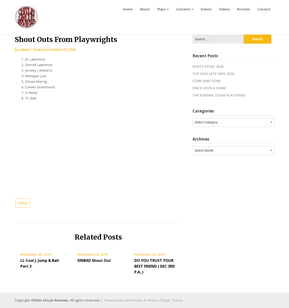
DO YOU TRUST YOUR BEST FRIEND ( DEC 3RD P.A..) (154, 266)
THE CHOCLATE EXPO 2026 (213, 73)
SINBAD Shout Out (94, 260)
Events (206, 9)
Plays (161, 9)
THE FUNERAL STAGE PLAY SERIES (219, 95)
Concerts (183, 9)
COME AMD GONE (207, 81)
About (145, 9)
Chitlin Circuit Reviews (49, 300)
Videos (224, 9)
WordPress (134, 300)
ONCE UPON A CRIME (209, 88)
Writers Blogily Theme (165, 300)
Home (127, 9)
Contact (264, 9)
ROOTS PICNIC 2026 (208, 66)
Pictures (243, 9)
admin (24, 50)
